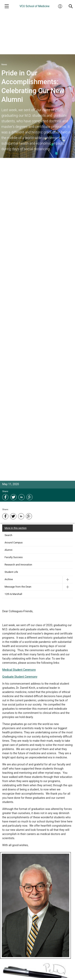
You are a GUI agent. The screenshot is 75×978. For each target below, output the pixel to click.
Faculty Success (14, 557)
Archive (9, 579)
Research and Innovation (18, 564)
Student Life (11, 571)
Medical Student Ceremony (19, 669)
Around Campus (14, 542)
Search (8, 535)
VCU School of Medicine (35, 6)
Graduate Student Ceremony (19, 676)
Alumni (8, 549)
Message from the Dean (18, 586)
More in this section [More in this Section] (16, 527)
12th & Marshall (13, 594)
